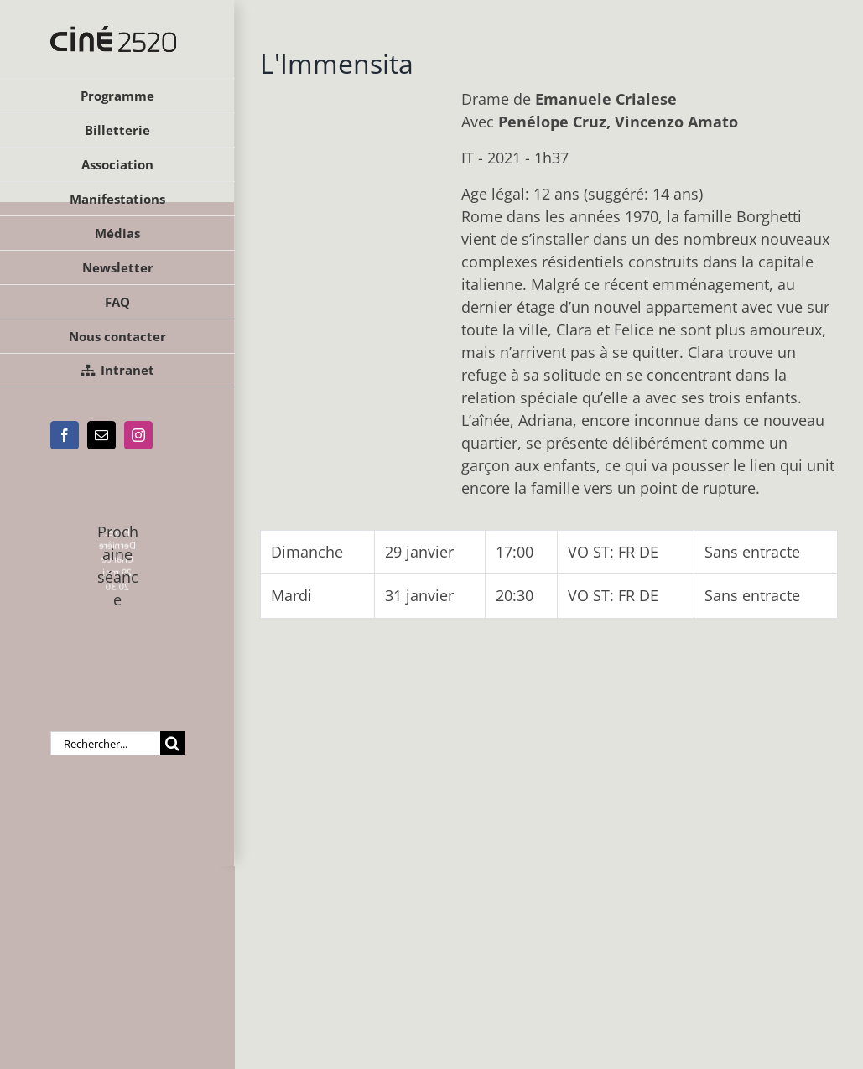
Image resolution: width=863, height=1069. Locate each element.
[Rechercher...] (105, 743)
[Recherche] (172, 743)
